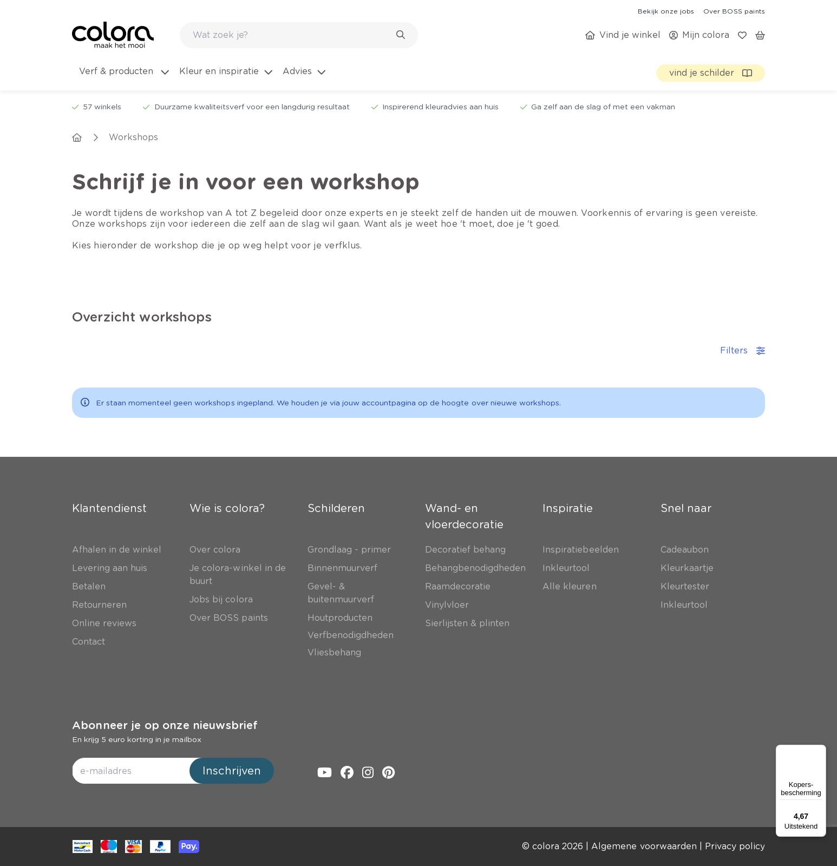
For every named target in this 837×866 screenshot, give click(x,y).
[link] (666, 10)
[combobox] (299, 35)
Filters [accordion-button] (742, 350)
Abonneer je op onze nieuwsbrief (165, 725)
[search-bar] (292, 35)
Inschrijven (231, 770)
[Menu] (819, 751)
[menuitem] (123, 77)
